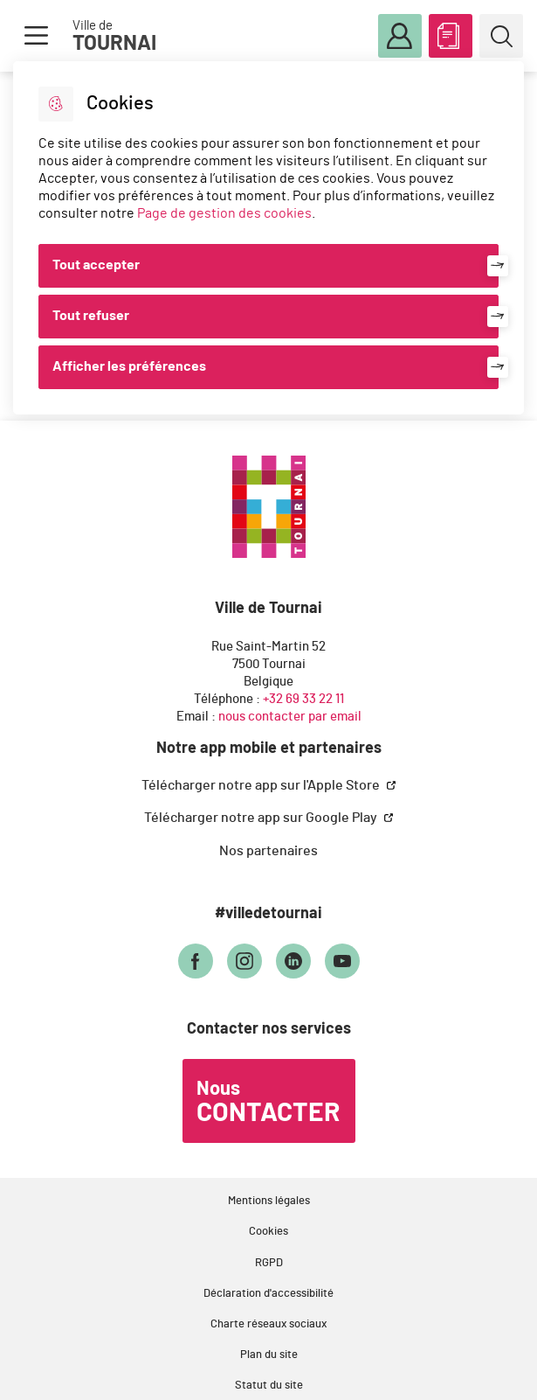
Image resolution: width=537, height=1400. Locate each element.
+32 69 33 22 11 (303, 699)
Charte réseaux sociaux (268, 1324)
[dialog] (268, 237)
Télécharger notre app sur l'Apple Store (261, 785)
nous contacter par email (289, 716)
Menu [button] (36, 36)
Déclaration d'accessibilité (268, 1293)
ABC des (450, 32)
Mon (400, 36)
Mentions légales (269, 1201)
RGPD (269, 1263)
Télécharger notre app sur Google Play (262, 818)
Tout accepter (96, 265)
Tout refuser (90, 316)
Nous (268, 1102)
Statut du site (269, 1385)
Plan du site (269, 1355)
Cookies (268, 1231)
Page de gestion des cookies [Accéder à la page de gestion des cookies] (224, 213)
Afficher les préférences (129, 366)
